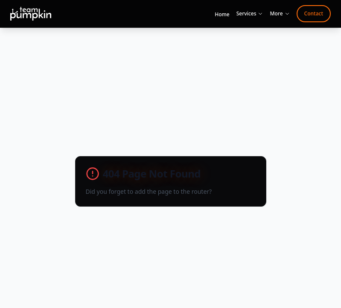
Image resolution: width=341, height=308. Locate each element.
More (279, 13)
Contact (313, 13)
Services (249, 13)
